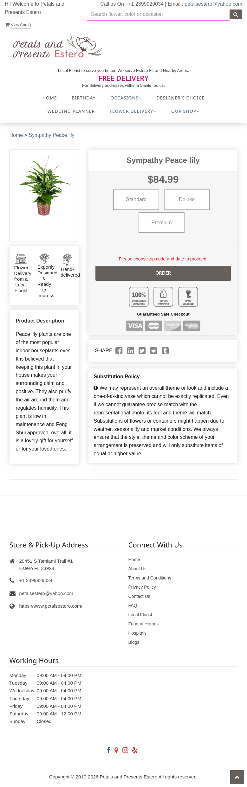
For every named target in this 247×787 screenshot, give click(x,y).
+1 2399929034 (36, 580)
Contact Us (139, 596)
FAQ (132, 605)
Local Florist (140, 614)
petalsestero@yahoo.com (213, 4)
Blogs (134, 642)
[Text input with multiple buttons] (158, 14)
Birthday (84, 98)
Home (49, 98)
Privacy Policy (142, 587)
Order (163, 273)
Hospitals (137, 633)
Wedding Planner (71, 111)
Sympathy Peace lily (51, 135)
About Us (137, 568)
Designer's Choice (181, 98)
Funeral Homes (143, 623)
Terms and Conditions (149, 577)
